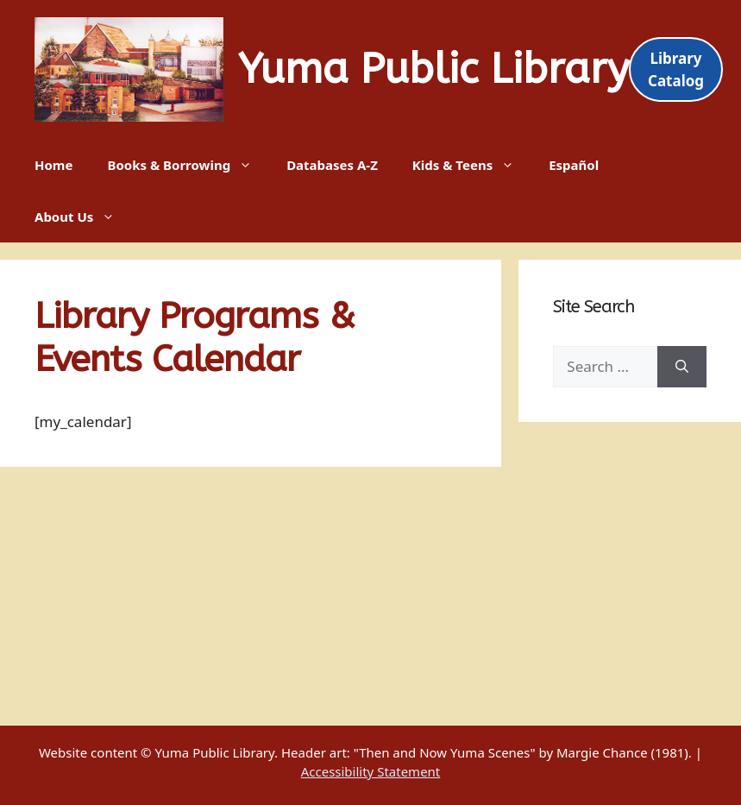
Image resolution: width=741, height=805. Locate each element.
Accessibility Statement (371, 771)
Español (574, 164)
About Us (83, 216)
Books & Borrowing (188, 165)
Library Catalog (676, 69)
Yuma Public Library (433, 69)
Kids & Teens (471, 165)
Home (53, 164)
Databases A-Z (332, 164)
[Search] (681, 366)
